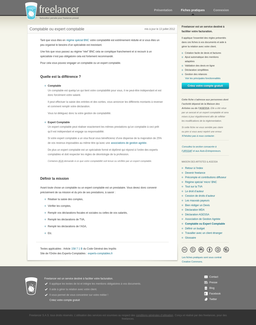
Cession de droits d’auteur (200, 195)
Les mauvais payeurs (197, 200)
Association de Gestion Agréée (202, 219)
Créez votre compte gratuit (205, 85)
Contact (213, 276)
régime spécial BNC (77, 40)
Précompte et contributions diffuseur (205, 177)
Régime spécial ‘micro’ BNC (201, 182)
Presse (213, 282)
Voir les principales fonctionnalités (203, 78)
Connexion (221, 10)
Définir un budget (195, 228)
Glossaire (190, 237)
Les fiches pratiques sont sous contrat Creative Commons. (202, 259)
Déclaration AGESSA (197, 214)
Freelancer (54, 11)
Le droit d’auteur (194, 191)
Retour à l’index (194, 168)
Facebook (215, 293)
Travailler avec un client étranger (204, 233)
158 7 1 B (76, 248)
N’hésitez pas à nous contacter (198, 136)
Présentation (163, 10)
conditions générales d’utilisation (154, 315)
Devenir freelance (195, 172)
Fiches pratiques (193, 10)
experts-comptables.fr (100, 253)
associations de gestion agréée (128, 142)
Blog (212, 288)
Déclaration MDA (195, 209)
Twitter (213, 299)
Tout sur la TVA (194, 186)
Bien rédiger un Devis (197, 205)
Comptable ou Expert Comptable (205, 223)
